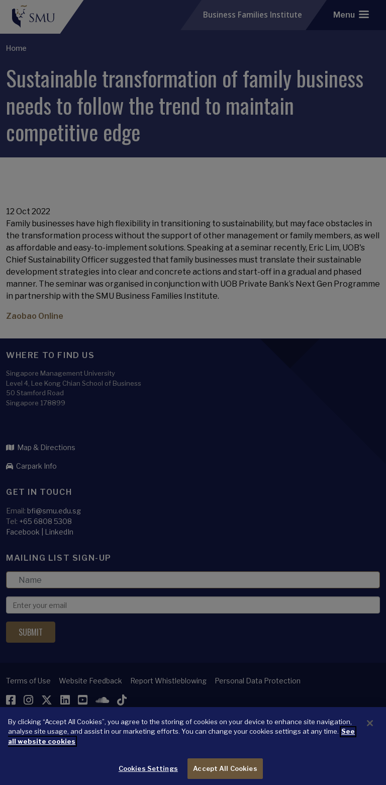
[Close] (370, 735)
